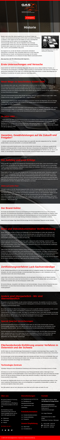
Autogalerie (26, 419)
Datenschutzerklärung (29, 437)
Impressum (21, 437)
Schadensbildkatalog (28, 417)
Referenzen (6, 418)
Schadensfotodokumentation (30, 415)
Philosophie (6, 420)
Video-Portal (26, 426)
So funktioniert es (27, 428)
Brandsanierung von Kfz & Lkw (30, 399)
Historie (5, 422)
